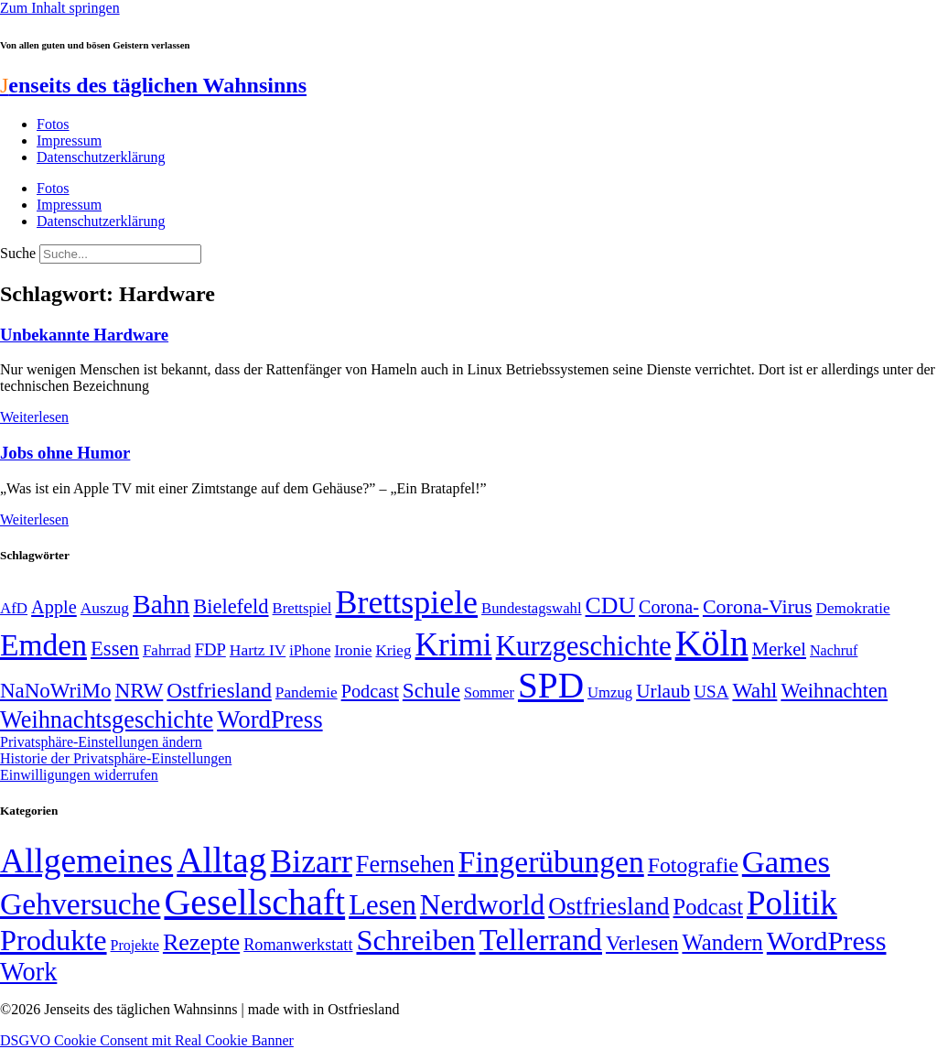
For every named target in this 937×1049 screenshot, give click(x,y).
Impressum (69, 140)
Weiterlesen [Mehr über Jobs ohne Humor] (34, 519)
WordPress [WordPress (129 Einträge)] (269, 719)
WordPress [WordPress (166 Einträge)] (827, 941)
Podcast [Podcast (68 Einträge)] (370, 691)
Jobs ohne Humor (65, 452)
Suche (18, 253)
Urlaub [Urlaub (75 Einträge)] (663, 691)
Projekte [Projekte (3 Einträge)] (135, 945)
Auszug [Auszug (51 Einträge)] (105, 608)
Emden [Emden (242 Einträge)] (43, 645)
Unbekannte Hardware (84, 334)
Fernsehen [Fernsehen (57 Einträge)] (405, 864)
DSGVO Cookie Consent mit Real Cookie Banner (147, 1040)
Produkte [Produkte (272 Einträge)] (53, 940)
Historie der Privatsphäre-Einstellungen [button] (116, 758)
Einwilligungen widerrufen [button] (79, 775)
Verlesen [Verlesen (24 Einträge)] (642, 943)
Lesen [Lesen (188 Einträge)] (382, 905)
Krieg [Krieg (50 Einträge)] (393, 650)
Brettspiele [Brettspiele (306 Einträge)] (407, 602)
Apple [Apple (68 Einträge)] (54, 607)
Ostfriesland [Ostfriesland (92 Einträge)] (219, 690)
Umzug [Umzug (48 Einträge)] (609, 692)
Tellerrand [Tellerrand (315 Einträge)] (540, 940)
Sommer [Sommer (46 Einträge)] (489, 693)
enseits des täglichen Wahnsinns (153, 85)
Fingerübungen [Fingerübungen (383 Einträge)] (551, 862)
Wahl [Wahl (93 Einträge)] (754, 690)
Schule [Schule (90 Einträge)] (431, 690)
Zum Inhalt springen (60, 8)
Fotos (53, 124)
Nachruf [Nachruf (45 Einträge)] (833, 650)
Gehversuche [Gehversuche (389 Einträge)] (80, 904)
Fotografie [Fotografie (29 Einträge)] (693, 865)
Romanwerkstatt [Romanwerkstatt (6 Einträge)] (297, 944)
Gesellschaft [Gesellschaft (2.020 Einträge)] (254, 902)
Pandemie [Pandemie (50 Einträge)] (306, 692)
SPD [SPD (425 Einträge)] (551, 685)
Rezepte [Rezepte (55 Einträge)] (201, 942)
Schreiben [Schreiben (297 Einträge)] (415, 940)
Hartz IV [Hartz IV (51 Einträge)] (257, 650)
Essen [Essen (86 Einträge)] (115, 648)
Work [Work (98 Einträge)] (28, 971)
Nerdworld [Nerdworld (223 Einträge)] (482, 905)
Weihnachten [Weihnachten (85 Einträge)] (834, 690)
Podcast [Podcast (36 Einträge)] (708, 906)
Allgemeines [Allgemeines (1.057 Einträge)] (86, 861)
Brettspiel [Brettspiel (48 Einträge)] (302, 608)
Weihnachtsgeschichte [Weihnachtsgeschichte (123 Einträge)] (106, 720)
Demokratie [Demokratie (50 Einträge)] (853, 608)
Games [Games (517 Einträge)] (786, 862)
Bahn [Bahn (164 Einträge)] (161, 604)
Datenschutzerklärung (101, 157)
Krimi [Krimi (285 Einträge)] (453, 645)
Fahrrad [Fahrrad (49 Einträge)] (167, 650)
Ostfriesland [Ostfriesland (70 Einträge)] (608, 906)
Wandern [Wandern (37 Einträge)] (722, 942)
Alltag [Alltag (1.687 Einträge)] (221, 860)
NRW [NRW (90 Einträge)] (138, 690)
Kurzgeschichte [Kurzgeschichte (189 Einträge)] (584, 646)
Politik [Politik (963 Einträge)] (792, 903)
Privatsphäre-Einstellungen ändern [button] (101, 742)
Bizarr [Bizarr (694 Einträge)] (311, 861)
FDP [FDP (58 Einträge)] (210, 649)
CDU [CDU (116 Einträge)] (611, 605)
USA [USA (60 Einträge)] (711, 691)
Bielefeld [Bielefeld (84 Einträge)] (230, 606)
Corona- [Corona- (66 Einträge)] (669, 607)
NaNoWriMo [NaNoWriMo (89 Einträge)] (55, 690)
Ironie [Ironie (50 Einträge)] (353, 650)
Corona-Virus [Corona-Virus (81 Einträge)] (758, 606)
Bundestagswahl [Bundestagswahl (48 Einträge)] (531, 608)
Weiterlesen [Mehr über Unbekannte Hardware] (34, 417)
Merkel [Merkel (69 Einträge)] (779, 649)
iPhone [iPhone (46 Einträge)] (309, 651)
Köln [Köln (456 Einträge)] (712, 643)
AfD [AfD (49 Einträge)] (13, 608)
